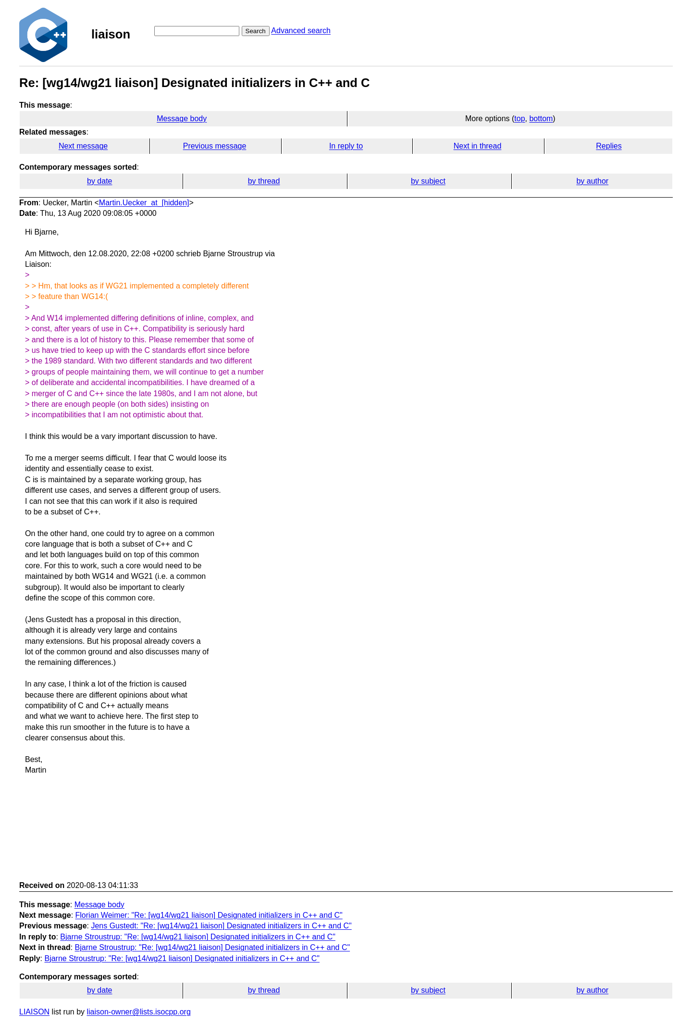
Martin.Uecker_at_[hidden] (144, 203)
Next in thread (478, 146)
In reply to (346, 146)
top (519, 118)
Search (256, 31)
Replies (608, 146)
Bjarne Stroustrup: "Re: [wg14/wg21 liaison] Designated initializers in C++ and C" (197, 937)
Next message (83, 146)
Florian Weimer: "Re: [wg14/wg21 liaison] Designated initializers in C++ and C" (209, 915)
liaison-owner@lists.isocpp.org (139, 1012)
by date (99, 181)
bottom (541, 118)
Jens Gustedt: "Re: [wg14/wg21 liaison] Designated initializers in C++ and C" (221, 926)
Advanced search (301, 30)
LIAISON (34, 1012)
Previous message (215, 146)
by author (592, 181)
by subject (428, 181)
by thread (264, 181)
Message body (182, 118)
